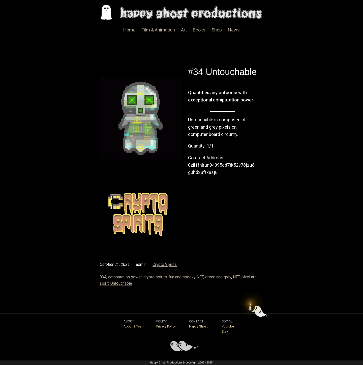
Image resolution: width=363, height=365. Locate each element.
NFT (236, 277)
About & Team (134, 326)
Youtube (228, 326)
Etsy (225, 331)
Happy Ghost (198, 326)
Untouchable (121, 283)
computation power (125, 277)
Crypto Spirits (165, 264)
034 (103, 277)
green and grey (218, 277)
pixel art (248, 277)
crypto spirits (155, 277)
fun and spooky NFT (186, 277)
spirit (104, 283)
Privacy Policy (166, 326)
